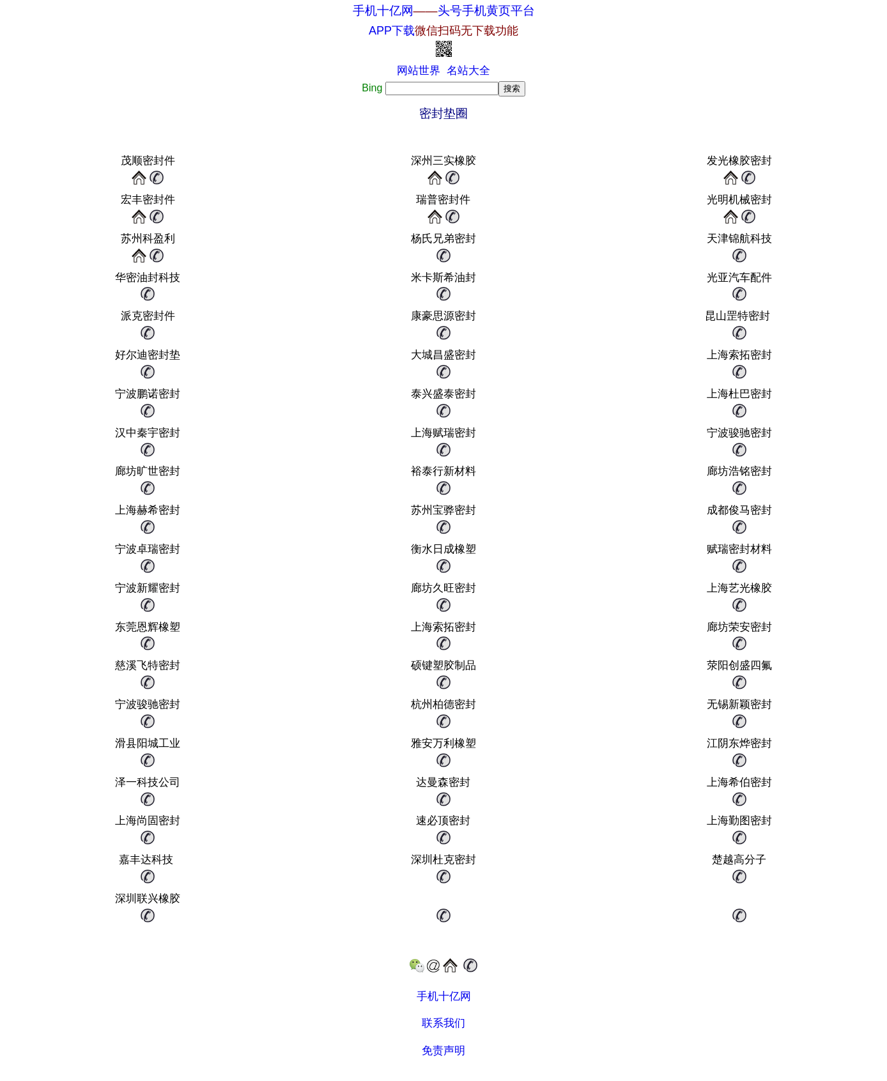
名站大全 (468, 71)
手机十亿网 (383, 10)
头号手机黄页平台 (486, 10)
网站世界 (418, 71)
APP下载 (443, 30)
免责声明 (443, 1051)
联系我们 (443, 1023)
